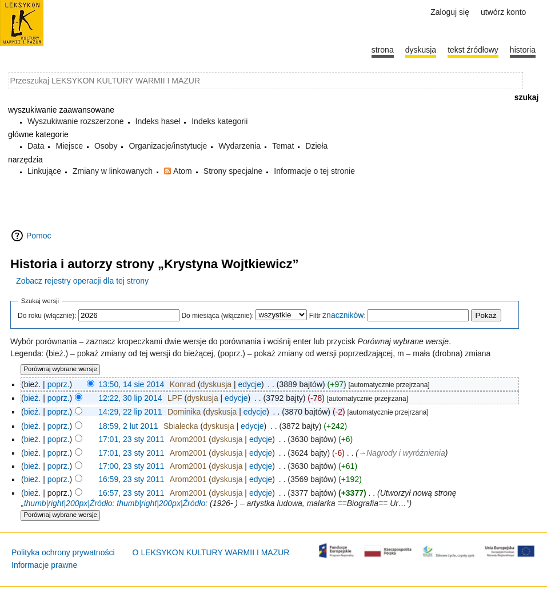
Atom (182, 171)
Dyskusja (420, 49)
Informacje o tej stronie (314, 171)
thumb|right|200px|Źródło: (69, 503)
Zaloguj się (449, 12)
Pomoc (38, 235)
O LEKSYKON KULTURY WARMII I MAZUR (211, 552)
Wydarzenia (239, 145)
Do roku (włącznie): (47, 316)
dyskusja (216, 384)
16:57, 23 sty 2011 (131, 493)
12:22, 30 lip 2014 (130, 398)
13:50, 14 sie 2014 (131, 384)
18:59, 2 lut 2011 (128, 426)
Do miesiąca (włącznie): (217, 316)
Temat (283, 145)
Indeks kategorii (219, 121)
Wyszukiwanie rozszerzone (75, 121)
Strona (383, 49)
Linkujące (44, 171)
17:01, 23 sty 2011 (131, 439)
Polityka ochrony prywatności (63, 552)
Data (36, 145)
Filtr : (337, 316)
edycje (249, 384)
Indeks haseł (158, 121)
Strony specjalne (233, 171)
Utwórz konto (503, 12)
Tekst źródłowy (473, 49)
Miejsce (68, 145)
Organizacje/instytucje (168, 145)
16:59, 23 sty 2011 (131, 479)
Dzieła (316, 145)
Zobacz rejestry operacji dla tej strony (82, 280)
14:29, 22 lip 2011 (130, 411)
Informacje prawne (44, 565)
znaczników (343, 315)
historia (523, 49)
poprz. (58, 384)
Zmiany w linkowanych (113, 171)
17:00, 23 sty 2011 (131, 466)
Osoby (105, 145)
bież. (32, 398)
